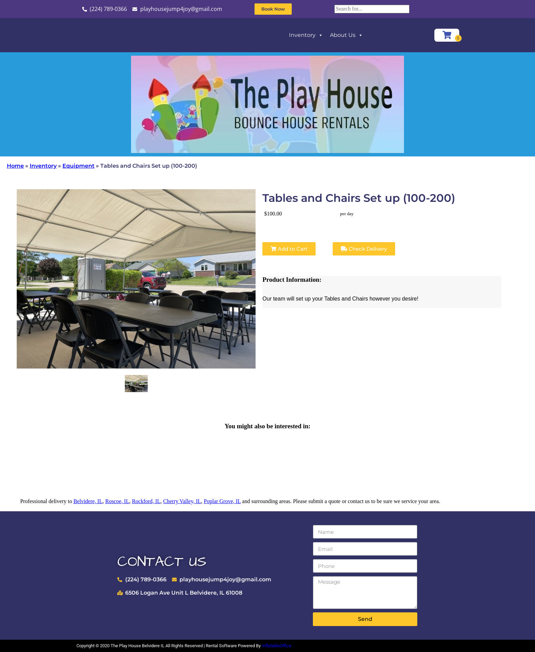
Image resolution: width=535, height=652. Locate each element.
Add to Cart (289, 249)
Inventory (306, 35)
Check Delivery (364, 249)
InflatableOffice (276, 645)
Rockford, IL (146, 501)
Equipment (78, 166)
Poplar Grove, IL (222, 501)
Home (15, 166)
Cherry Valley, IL (182, 501)
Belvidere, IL (87, 501)
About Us (346, 35)
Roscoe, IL (117, 501)
